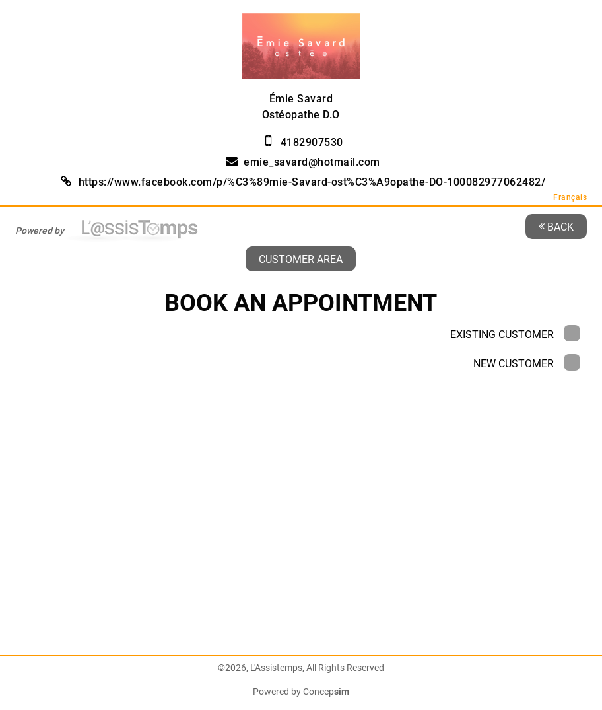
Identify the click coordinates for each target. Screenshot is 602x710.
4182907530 (312, 142)
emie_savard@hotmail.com (312, 162)
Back (556, 226)
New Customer (526, 363)
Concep (326, 691)
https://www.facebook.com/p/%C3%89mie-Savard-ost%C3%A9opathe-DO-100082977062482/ (312, 182)
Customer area (301, 258)
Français (570, 197)
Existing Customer (515, 334)
